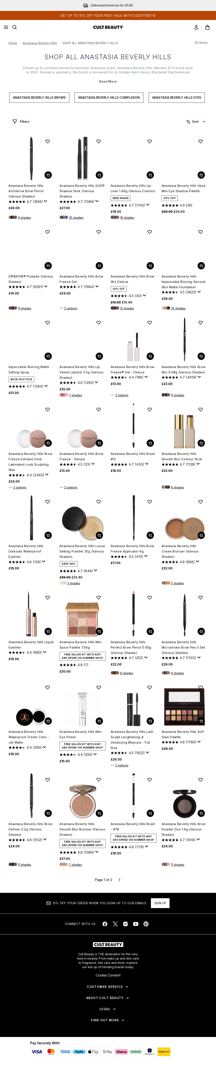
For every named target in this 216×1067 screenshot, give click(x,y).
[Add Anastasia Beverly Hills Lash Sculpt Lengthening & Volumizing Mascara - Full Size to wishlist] (149, 687)
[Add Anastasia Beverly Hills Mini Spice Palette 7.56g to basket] (99, 631)
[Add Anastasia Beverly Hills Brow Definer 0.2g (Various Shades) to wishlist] (47, 779)
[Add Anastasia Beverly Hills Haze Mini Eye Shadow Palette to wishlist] (200, 141)
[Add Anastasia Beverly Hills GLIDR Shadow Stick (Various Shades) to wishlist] (99, 141)
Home (13, 43)
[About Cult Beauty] (108, 998)
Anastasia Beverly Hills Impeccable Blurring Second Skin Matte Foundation (184, 282)
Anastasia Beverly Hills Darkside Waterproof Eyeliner (26, 551)
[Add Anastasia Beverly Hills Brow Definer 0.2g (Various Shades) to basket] (48, 813)
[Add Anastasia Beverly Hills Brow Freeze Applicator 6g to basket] (150, 535)
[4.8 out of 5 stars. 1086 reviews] (77, 852)
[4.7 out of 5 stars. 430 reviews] (127, 464)
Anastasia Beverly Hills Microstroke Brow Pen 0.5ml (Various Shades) (183, 647)
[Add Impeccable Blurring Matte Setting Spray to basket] (48, 356)
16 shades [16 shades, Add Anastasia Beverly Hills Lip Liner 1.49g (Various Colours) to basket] (127, 217)
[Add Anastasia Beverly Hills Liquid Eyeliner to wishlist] (47, 597)
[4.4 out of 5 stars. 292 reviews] (76, 754)
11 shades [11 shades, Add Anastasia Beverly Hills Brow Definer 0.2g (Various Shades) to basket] (24, 864)
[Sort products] (196, 121)
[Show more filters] (21, 121)
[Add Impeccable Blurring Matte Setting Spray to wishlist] (47, 322)
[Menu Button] (6, 27)
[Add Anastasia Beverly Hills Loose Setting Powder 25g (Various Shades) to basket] (99, 535)
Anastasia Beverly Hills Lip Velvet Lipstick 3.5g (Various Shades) (81, 372)
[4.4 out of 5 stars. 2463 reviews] (26, 475)
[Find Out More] (108, 1020)
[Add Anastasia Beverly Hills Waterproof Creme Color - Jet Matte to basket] (48, 721)
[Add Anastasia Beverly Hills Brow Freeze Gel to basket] (99, 265)
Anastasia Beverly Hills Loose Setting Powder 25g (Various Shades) (82, 551)
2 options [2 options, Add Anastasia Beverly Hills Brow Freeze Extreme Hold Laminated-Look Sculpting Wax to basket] (17, 487)
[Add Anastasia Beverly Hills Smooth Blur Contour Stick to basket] (201, 443)
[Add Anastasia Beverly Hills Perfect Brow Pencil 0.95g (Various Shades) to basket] (150, 631)
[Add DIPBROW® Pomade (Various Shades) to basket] (48, 265)
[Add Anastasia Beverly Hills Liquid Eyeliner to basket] (48, 631)
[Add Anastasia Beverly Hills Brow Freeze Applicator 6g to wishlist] (149, 502)
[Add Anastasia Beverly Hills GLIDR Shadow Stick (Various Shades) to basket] (99, 175)
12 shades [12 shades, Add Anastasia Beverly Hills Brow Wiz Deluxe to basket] (127, 308)
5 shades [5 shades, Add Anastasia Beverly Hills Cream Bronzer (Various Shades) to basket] (177, 583)
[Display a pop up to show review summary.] (45, 201)
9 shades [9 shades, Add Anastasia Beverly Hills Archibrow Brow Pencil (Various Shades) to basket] (24, 217)
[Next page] (119, 880)
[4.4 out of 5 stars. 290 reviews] (25, 747)
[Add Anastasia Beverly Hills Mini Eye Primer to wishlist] (99, 687)
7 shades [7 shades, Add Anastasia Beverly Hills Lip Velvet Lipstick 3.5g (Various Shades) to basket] (75, 395)
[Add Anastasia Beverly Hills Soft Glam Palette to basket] (201, 721)
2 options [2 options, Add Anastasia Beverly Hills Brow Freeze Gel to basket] (68, 308)
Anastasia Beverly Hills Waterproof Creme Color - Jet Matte (29, 737)
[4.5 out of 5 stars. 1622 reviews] (128, 753)
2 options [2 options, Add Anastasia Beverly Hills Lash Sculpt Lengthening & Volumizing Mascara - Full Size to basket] (119, 765)
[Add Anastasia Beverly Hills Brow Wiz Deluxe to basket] (150, 265)
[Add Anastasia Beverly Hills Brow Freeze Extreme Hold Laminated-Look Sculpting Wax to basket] (48, 443)
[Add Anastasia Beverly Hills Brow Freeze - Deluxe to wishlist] (99, 409)
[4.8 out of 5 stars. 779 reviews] (127, 847)
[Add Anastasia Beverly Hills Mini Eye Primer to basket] (99, 721)
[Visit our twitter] (115, 924)
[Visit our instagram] (125, 924)
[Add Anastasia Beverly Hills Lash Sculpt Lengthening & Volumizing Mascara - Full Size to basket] (150, 721)
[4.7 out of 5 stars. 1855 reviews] (26, 201)
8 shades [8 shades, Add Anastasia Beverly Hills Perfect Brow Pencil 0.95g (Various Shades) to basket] (126, 673)
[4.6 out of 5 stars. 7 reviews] (74, 665)
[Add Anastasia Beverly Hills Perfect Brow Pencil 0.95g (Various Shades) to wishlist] (149, 597)
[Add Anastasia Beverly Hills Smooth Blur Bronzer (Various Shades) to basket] (99, 813)
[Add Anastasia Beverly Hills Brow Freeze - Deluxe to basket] (99, 443)
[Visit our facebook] (105, 924)
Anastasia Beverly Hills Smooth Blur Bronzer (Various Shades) (82, 829)
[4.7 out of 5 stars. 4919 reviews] (179, 377)
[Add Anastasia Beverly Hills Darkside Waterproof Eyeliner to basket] (48, 535)
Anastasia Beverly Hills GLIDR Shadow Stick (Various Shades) (82, 191)
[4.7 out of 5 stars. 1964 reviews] (77, 287)
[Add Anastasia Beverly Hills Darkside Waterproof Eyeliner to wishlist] (47, 502)
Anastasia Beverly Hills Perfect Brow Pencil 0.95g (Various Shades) (131, 647)
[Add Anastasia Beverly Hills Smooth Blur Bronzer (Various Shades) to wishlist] (99, 779)
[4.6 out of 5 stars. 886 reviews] (178, 561)
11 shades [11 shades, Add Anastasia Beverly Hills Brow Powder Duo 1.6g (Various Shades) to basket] (177, 864)
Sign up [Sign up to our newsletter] (160, 903)
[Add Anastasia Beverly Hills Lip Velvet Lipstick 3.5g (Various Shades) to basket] (99, 356)
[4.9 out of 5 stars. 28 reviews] (177, 205)
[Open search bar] (14, 27)
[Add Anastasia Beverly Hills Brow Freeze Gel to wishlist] (99, 232)
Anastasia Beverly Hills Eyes (176, 97)
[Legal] (108, 1009)
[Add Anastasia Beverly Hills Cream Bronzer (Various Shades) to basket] (201, 535)
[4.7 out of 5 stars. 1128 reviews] (178, 464)
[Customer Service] (108, 987)
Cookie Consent (108, 975)
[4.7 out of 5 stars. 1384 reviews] (26, 386)
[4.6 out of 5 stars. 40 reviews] (126, 296)
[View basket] (207, 27)
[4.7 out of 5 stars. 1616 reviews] (179, 839)
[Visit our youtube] (136, 924)
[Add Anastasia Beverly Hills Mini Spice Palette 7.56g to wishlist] (99, 597)
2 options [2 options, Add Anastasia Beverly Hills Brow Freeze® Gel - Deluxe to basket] (119, 395)
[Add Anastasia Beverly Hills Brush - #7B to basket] (150, 813)
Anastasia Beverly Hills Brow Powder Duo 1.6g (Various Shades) (184, 829)
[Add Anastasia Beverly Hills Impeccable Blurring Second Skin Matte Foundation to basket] (201, 265)
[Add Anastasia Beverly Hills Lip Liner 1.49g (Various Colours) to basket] (150, 175)
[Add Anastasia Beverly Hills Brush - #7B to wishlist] (149, 779)
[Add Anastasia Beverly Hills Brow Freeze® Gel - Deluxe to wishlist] (149, 322)
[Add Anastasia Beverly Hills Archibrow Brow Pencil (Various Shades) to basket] (48, 175)
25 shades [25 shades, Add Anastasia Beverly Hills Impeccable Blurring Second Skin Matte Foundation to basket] (178, 308)
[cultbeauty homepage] (108, 27)
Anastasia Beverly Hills (40, 43)
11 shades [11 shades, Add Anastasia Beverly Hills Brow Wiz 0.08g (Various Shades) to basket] (177, 395)
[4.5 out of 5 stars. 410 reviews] (127, 556)
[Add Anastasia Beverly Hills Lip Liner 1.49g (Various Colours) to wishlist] (149, 141)
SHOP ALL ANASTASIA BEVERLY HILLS (108, 57)
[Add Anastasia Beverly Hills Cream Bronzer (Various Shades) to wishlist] (200, 502)
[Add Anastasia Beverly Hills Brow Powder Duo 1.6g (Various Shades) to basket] (201, 813)
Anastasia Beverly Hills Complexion (109, 97)
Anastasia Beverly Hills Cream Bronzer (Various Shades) (180, 551)
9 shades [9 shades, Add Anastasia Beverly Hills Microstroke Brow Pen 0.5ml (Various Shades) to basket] (177, 673)
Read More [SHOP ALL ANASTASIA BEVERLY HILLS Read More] (108, 81)
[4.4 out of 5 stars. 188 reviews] (127, 377)
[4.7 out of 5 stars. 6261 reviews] (26, 287)
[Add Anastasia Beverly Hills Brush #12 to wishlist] (149, 409)
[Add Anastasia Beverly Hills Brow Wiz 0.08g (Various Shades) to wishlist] (200, 322)
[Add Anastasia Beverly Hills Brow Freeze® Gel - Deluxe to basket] (150, 356)
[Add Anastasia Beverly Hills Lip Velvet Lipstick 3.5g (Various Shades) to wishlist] (99, 322)
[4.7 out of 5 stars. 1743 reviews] (179, 658)
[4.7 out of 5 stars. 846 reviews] (76, 570)
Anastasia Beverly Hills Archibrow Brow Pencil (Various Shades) (26, 191)
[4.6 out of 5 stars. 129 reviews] (25, 561)
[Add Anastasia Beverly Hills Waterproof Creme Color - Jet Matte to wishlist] (47, 687)
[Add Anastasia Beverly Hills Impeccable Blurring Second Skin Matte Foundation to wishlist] (200, 232)
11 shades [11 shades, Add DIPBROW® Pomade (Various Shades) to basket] (24, 308)
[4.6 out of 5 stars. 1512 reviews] (25, 839)
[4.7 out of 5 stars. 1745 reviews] (128, 205)
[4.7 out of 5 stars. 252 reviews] (127, 658)
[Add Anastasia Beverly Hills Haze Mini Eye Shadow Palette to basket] (201, 175)
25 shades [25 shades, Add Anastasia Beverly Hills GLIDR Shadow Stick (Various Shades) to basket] (76, 217)
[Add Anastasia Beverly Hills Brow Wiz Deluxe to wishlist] (149, 232)
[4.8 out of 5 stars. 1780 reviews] (179, 742)
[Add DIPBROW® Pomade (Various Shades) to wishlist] (47, 232)
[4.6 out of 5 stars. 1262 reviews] (77, 382)
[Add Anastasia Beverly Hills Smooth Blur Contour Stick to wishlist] (200, 409)
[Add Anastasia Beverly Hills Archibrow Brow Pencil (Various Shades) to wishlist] (47, 141)
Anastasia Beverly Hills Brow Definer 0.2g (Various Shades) (30, 829)
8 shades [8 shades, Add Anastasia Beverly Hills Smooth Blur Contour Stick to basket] (177, 487)
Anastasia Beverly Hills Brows (39, 97)
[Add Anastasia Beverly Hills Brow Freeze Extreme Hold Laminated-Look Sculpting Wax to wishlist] (47, 409)
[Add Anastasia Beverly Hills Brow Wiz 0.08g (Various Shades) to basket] (201, 356)
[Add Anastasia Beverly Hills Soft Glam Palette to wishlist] (200, 687)
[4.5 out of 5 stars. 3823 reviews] (179, 292)
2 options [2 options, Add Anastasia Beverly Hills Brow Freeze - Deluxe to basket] (68, 487)
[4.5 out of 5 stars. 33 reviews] (75, 464)
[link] (196, 27)
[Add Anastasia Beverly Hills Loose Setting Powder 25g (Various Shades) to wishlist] (99, 502)
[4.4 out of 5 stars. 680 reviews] (25, 652)
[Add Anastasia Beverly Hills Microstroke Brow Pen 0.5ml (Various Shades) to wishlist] (200, 597)
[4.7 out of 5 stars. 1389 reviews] (77, 201)
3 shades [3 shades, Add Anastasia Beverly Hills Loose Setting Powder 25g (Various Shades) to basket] (73, 583)
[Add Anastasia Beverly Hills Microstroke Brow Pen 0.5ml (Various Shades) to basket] (201, 631)
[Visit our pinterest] (146, 924)
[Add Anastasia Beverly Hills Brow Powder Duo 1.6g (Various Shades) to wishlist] (200, 779)
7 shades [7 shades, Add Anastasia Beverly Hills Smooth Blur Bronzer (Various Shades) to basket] (75, 864)
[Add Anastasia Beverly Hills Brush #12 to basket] (150, 443)
